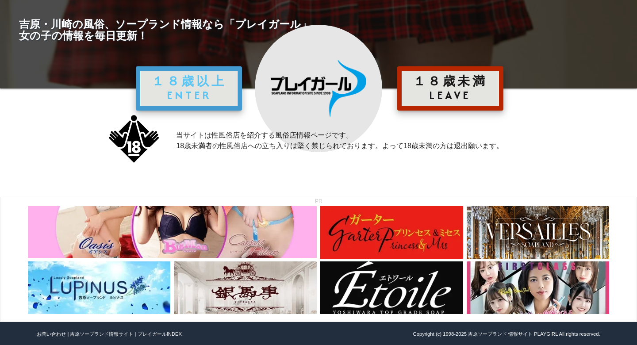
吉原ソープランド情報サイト (101, 334)
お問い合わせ (51, 334)
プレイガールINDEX (160, 334)
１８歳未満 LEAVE (450, 88)
